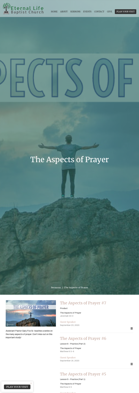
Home (54, 11)
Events (87, 11)
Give (109, 11)
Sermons (75, 11)
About (64, 11)
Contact (99, 11)
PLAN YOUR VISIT (125, 11)
